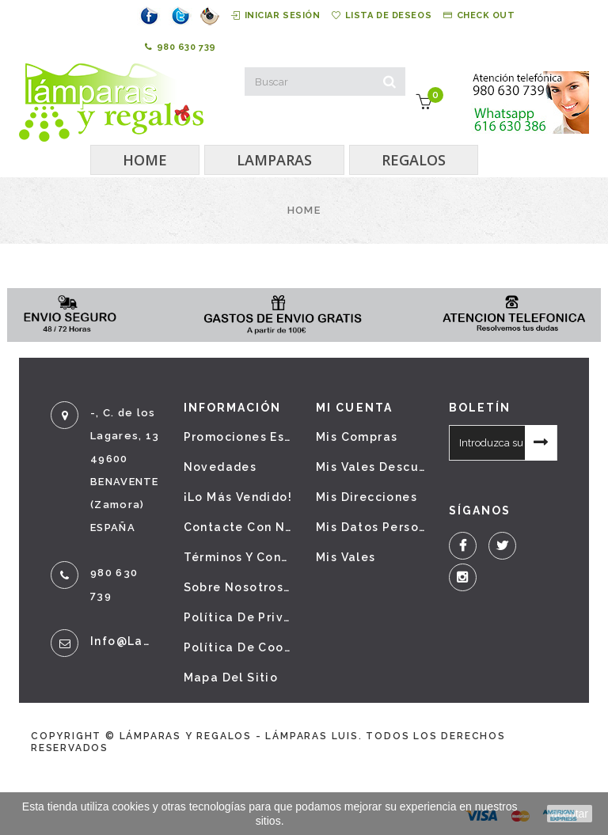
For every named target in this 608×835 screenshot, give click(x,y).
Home (304, 210)
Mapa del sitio (231, 677)
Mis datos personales (370, 527)
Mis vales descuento (370, 467)
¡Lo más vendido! (238, 497)
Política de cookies (238, 647)
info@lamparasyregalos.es (125, 641)
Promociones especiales (238, 437)
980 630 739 (180, 47)
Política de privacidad (238, 617)
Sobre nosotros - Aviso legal (238, 587)
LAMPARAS (274, 159)
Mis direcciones (366, 497)
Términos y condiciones (238, 557)
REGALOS (414, 159)
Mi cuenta (354, 407)
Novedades (220, 467)
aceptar (569, 813)
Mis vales (346, 557)
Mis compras (356, 437)
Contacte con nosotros (238, 527)
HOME (145, 159)
